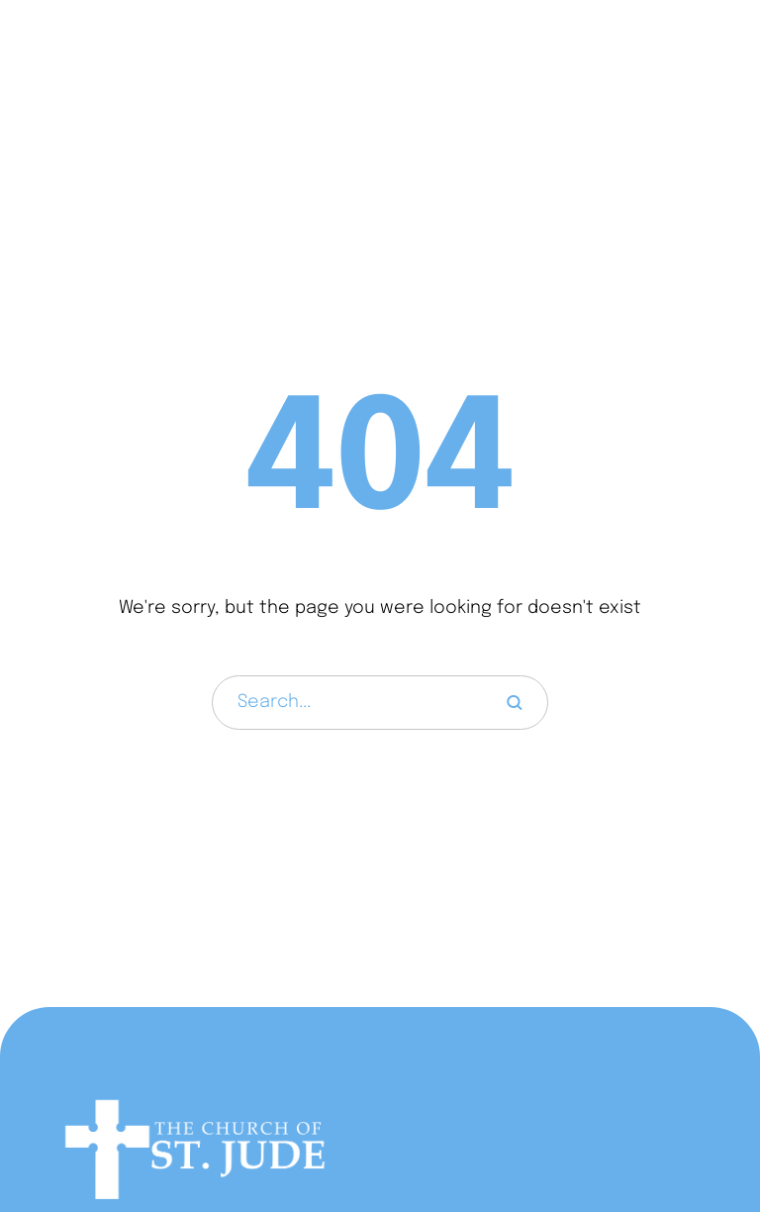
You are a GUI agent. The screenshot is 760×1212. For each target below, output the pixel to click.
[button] (704, 56)
